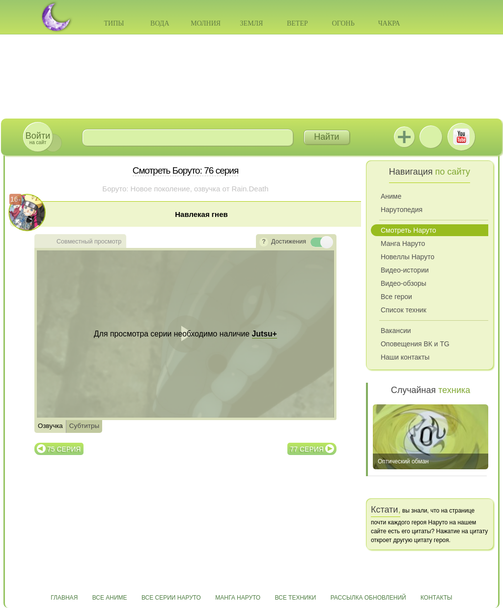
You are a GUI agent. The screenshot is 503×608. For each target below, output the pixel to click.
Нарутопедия (401, 209)
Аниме (391, 196)
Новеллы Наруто (407, 257)
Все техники (295, 597)
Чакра (389, 23)
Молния (206, 23)
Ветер (297, 23)
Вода (159, 23)
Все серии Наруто (171, 597)
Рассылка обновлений (368, 597)
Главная (64, 597)
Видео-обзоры (403, 283)
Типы (114, 23)
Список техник (403, 310)
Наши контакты (405, 357)
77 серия (307, 449)
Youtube (461, 137)
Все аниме (109, 597)
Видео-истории (405, 270)
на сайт (38, 138)
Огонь (343, 23)
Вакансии (396, 330)
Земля (251, 23)
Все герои (396, 297)
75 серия (64, 449)
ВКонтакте (430, 136)
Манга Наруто (403, 243)
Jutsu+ (404, 136)
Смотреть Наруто (408, 230)
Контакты (436, 597)
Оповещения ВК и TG (415, 344)
